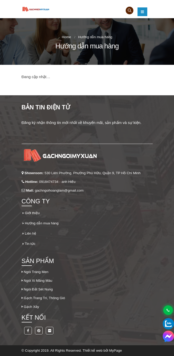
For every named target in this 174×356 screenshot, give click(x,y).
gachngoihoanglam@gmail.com (59, 190)
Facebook (28, 330)
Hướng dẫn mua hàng (42, 223)
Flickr (49, 330)
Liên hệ (30, 233)
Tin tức (30, 244)
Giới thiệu (32, 213)
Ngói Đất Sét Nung (38, 289)
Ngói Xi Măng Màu (38, 280)
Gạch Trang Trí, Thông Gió (44, 298)
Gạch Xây (31, 307)
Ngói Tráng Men (36, 272)
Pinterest (39, 330)
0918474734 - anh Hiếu (57, 182)
